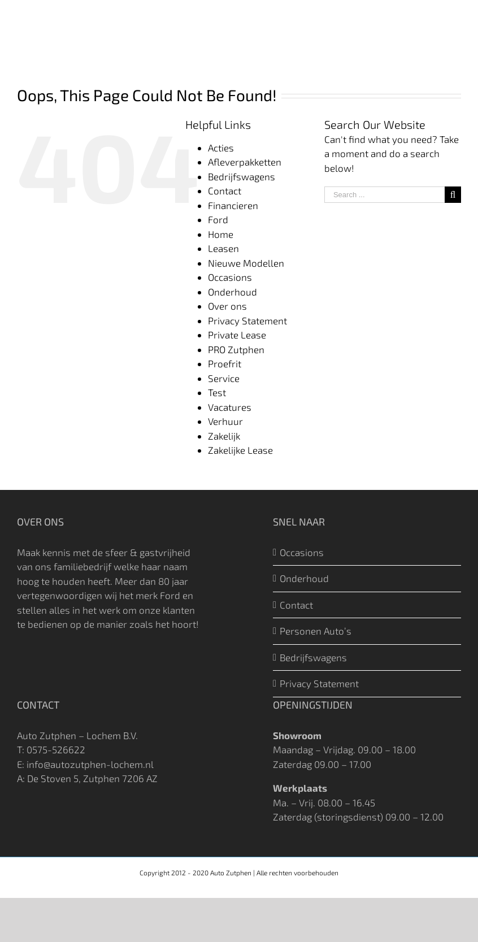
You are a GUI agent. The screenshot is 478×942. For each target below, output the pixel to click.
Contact (224, 190)
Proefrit (224, 363)
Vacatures (229, 407)
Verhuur (225, 421)
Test (217, 392)
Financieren (233, 205)
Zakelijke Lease (240, 449)
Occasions (230, 277)
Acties (221, 147)
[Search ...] (384, 194)
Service (224, 378)
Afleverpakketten (244, 161)
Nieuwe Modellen (246, 262)
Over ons (227, 305)
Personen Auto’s (315, 630)
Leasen (223, 248)
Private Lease (237, 334)
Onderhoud (232, 291)
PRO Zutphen (236, 349)
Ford (218, 219)
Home (220, 234)
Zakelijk (224, 435)
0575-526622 (56, 749)
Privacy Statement (247, 320)
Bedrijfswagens (241, 176)
